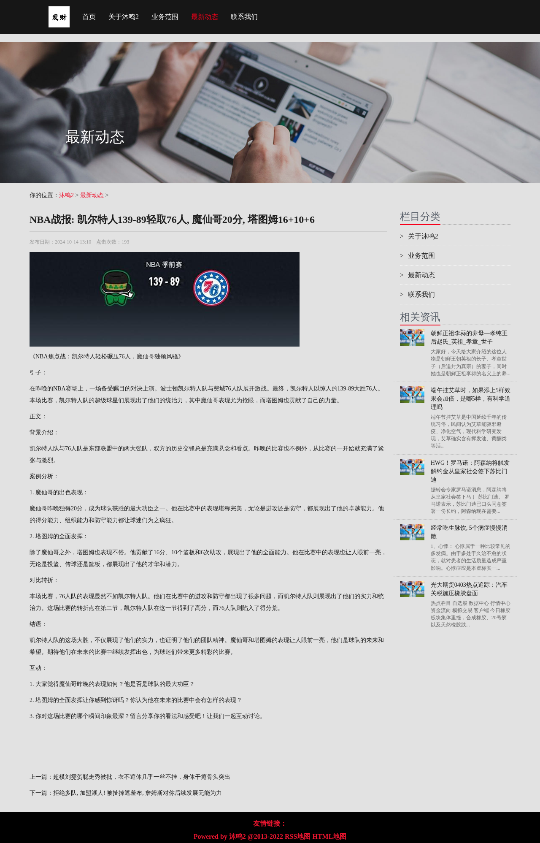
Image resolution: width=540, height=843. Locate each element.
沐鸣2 (66, 195)
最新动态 (204, 16)
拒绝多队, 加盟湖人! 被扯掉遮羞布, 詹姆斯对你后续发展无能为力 (137, 793)
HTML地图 (329, 836)
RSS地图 (297, 836)
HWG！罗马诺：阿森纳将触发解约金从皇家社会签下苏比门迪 (470, 471)
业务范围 (164, 16)
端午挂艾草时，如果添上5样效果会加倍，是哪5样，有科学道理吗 (470, 398)
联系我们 (244, 16)
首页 (89, 16)
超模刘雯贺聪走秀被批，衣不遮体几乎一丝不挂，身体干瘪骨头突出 (141, 777)
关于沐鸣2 (123, 16)
